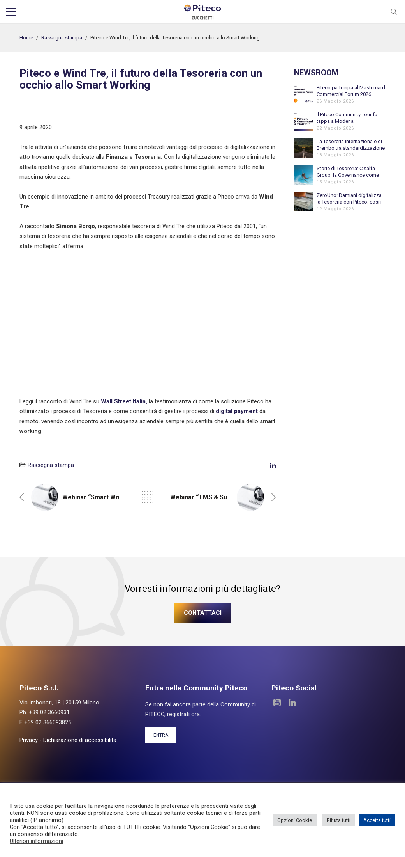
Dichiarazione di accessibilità (79, 739)
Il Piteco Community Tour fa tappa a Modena (347, 118)
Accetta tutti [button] (377, 820)
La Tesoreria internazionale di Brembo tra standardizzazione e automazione (351, 144)
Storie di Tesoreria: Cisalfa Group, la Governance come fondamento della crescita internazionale (348, 171)
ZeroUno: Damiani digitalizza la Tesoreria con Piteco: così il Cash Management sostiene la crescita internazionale (350, 198)
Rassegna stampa (61, 38)
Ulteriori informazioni (36, 841)
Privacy (28, 739)
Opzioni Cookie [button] (294, 820)
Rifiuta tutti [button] (338, 820)
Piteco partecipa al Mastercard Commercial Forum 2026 (351, 91)
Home (26, 38)
